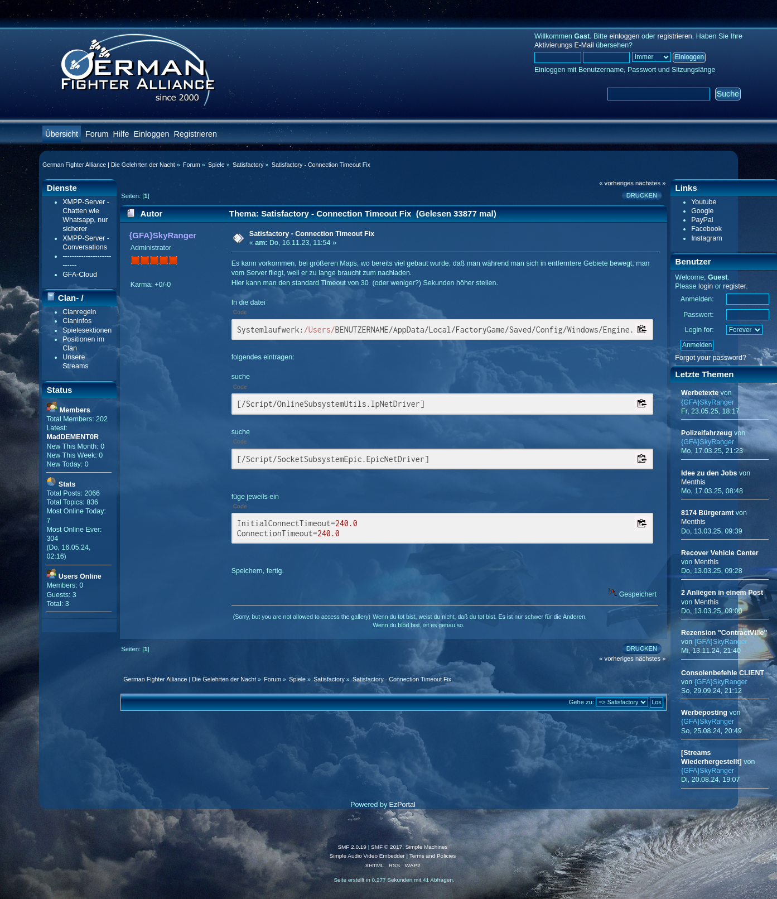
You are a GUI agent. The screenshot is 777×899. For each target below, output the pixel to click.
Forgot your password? (710, 358)
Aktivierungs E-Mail (564, 45)
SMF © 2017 (386, 847)
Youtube (703, 202)
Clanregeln (79, 312)
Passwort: (698, 315)
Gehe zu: (582, 702)
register (734, 286)
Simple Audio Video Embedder (367, 856)
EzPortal (402, 805)
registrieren (674, 36)
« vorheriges (616, 183)
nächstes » (650, 183)
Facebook (706, 229)
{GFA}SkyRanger (162, 235)
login (705, 286)
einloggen (624, 36)
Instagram (706, 238)
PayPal (702, 220)
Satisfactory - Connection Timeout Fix (311, 234)
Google (702, 211)
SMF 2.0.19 (351, 847)
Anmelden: (697, 299)
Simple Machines (427, 847)
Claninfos (76, 321)
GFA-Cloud (79, 274)
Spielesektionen (87, 330)
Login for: (699, 330)
